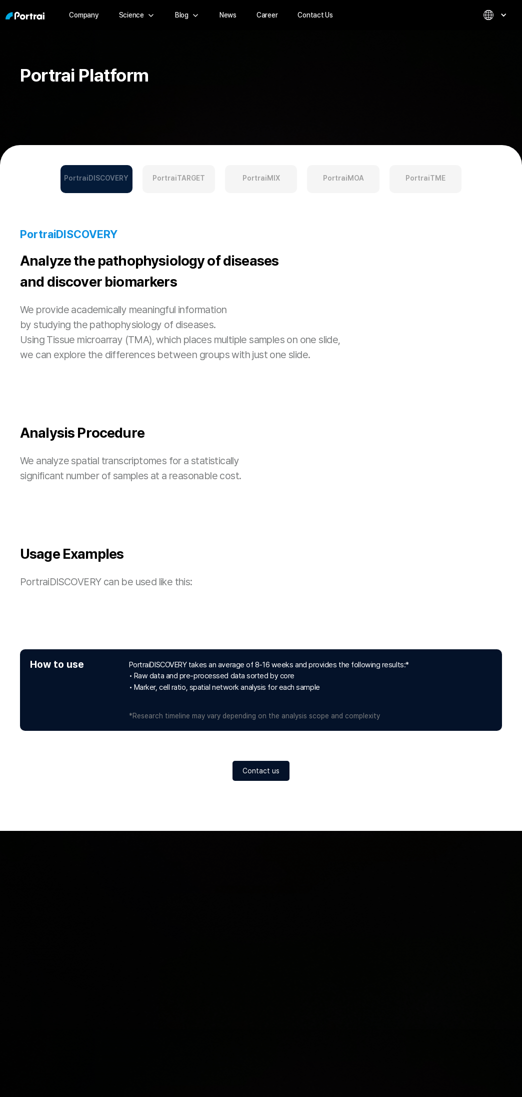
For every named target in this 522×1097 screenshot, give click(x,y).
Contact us (261, 771)
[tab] (96, 179)
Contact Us (315, 15)
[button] (137, 15)
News (228, 15)
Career (267, 15)
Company (83, 15)
